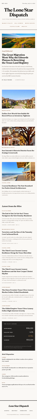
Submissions (23, 410)
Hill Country (19, 23)
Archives (6, 410)
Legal (31, 410)
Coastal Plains (15, 26)
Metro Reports (30, 23)
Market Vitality (7, 23)
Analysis (24, 26)
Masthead (14, 410)
